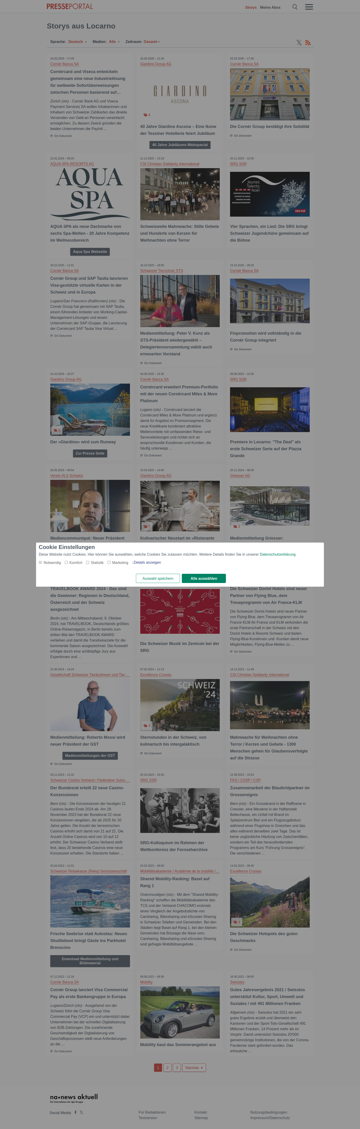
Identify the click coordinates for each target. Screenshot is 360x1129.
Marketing (120, 563)
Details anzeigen (147, 562)
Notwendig (52, 563)
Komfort (75, 563)
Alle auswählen (204, 578)
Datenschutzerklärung (277, 554)
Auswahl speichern (158, 578)
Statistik (97, 563)
